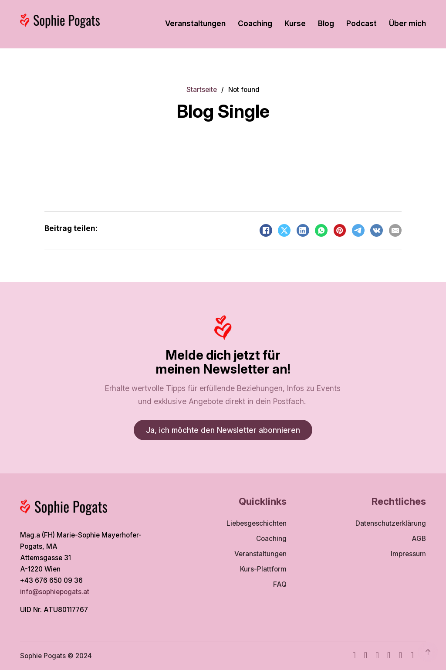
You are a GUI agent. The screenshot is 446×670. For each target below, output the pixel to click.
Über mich (407, 23)
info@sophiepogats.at (55, 592)
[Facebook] (266, 230)
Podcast (361, 23)
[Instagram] (365, 656)
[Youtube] (376, 656)
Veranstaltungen (195, 23)
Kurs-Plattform (263, 569)
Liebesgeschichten (256, 523)
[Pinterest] (340, 230)
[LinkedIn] (303, 230)
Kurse (295, 23)
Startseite (201, 89)
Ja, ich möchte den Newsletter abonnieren (223, 430)
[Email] (395, 230)
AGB (419, 538)
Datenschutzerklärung (390, 523)
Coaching (255, 23)
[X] (284, 230)
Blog (326, 23)
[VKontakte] (376, 230)
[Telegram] (358, 230)
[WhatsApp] (321, 230)
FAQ (280, 584)
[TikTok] (388, 656)
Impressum (408, 554)
